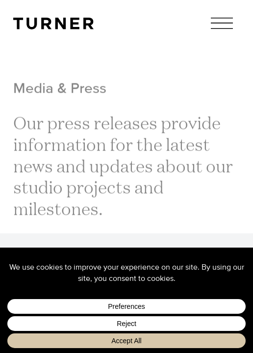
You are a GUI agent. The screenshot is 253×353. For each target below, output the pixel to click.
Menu (222, 23)
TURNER (53, 23)
